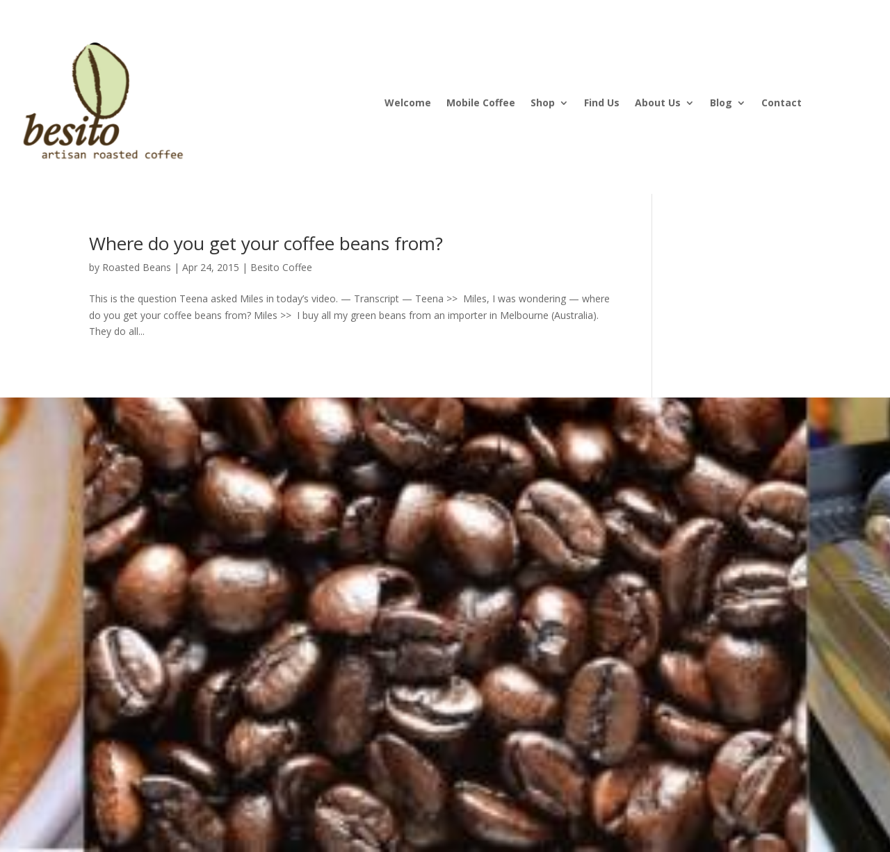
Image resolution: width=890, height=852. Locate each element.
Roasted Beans (136, 267)
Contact (781, 103)
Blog (721, 103)
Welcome (408, 103)
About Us (658, 103)
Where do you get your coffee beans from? (266, 243)
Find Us (602, 103)
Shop (543, 103)
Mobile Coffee (480, 103)
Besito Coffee (281, 267)
